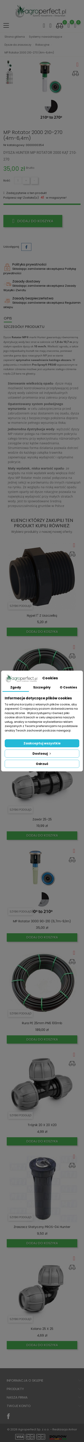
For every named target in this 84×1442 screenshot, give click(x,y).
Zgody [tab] (15, 687)
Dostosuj (42, 753)
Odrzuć (42, 764)
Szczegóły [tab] (42, 687)
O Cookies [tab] (68, 687)
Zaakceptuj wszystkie (42, 743)
